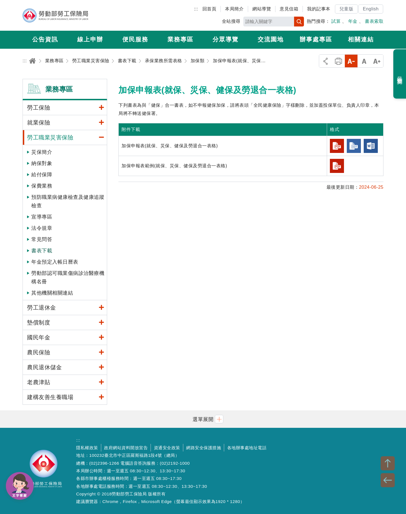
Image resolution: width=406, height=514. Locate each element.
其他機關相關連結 (52, 293)
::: (196, 8)
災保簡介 (41, 152)
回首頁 (209, 8)
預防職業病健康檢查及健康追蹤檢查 (67, 201)
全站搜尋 (231, 21)
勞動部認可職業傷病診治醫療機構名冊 (67, 277)
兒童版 (346, 8)
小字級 (351, 61)
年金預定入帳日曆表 (54, 262)
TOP (388, 463)
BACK (388, 480)
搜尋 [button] (299, 21)
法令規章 (41, 228)
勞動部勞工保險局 (55, 15)
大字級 (376, 61)
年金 (353, 21)
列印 (338, 61)
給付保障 (41, 174)
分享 (325, 61)
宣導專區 (41, 217)
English (371, 8)
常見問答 (41, 239)
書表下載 (41, 250)
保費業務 (41, 186)
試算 (336, 21)
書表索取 (374, 21)
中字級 (364, 61)
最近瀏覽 (400, 74)
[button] (203, 419)
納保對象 (41, 163)
